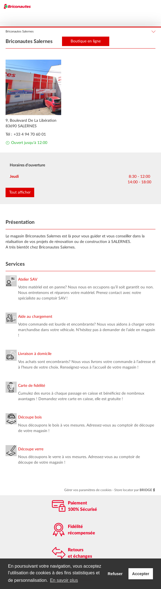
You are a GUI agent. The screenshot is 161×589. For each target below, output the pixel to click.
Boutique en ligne (86, 41)
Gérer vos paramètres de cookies (88, 490)
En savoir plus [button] (64, 580)
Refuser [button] (115, 574)
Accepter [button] (140, 574)
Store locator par (134, 490)
